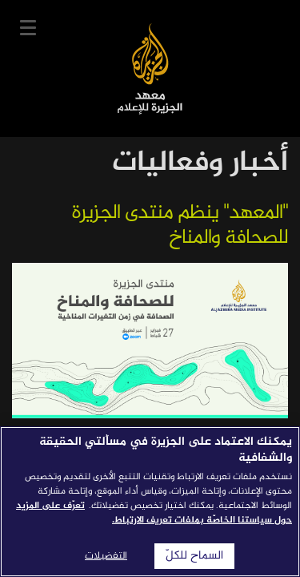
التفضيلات (106, 556)
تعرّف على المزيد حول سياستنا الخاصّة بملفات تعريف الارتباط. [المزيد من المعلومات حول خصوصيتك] (154, 513)
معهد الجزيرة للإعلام (150, 68)
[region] (150, 501)
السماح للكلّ (194, 556)
